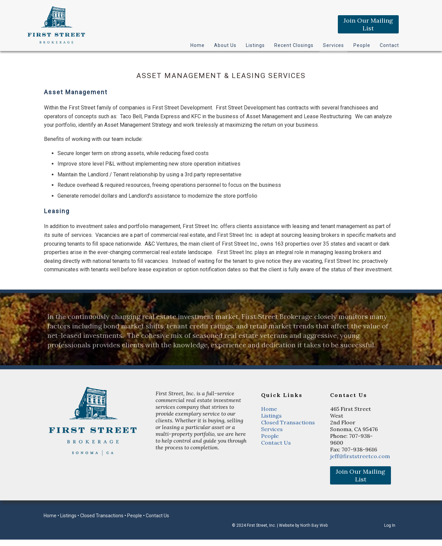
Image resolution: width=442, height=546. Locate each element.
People (361, 45)
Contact (389, 45)
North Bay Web (314, 525)
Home (197, 45)
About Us (225, 45)
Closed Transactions (288, 422)
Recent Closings (293, 45)
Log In (389, 525)
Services (333, 45)
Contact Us (276, 442)
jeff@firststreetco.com (360, 456)
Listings (255, 45)
